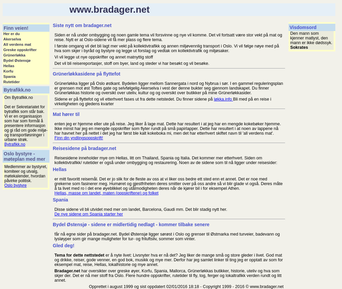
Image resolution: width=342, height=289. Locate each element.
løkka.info (223, 99)
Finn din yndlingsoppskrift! (78, 138)
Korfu (8, 71)
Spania (9, 77)
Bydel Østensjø (16, 60)
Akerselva (12, 39)
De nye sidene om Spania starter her (88, 214)
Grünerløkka (14, 55)
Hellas (8, 66)
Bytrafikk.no (14, 144)
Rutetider (11, 82)
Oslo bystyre (15, 185)
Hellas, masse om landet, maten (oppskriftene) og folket (106, 193)
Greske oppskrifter (20, 50)
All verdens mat (17, 44)
